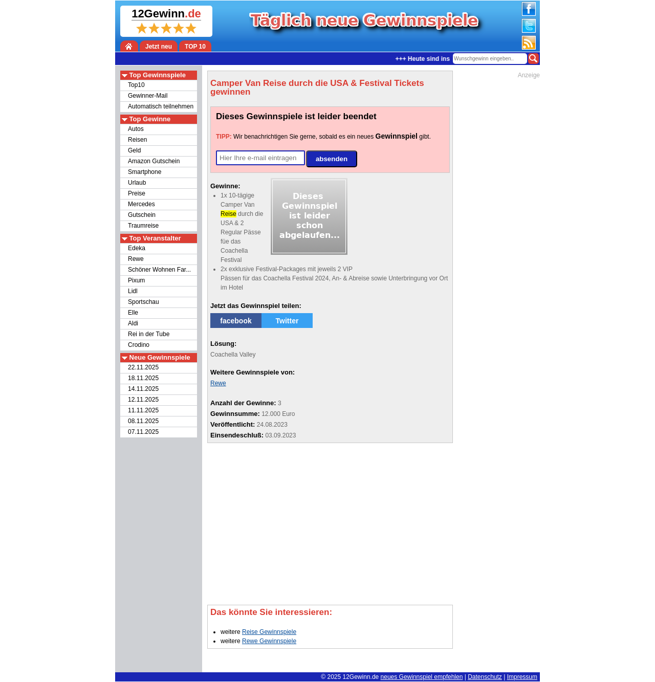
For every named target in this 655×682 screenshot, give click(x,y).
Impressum (522, 676)
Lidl (133, 291)
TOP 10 (195, 46)
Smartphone (144, 171)
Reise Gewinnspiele (269, 631)
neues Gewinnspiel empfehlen (422, 676)
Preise (136, 193)
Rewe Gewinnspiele (269, 641)
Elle (133, 312)
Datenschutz (485, 676)
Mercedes (141, 204)
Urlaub (137, 182)
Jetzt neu (158, 46)
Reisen (137, 139)
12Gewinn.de (361, 676)
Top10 (136, 85)
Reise (228, 213)
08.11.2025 (143, 421)
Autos (136, 129)
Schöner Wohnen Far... (159, 269)
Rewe (136, 258)
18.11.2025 (143, 378)
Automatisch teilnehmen (160, 106)
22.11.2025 (143, 367)
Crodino (138, 344)
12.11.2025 (143, 399)
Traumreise (143, 225)
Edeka (136, 248)
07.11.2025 (143, 431)
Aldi (133, 323)
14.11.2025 (143, 388)
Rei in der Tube (148, 334)
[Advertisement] (404, 219)
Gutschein (142, 214)
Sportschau (143, 301)
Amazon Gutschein (154, 161)
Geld (134, 150)
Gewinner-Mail (147, 95)
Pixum (136, 280)
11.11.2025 (143, 410)
